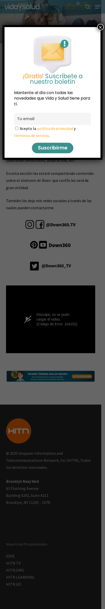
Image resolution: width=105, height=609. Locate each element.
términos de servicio (31, 135)
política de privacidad (55, 128)
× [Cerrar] (100, 27)
